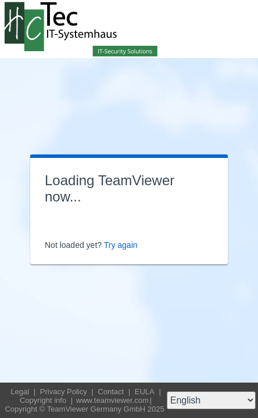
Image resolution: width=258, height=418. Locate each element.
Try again (121, 245)
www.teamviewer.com (112, 400)
